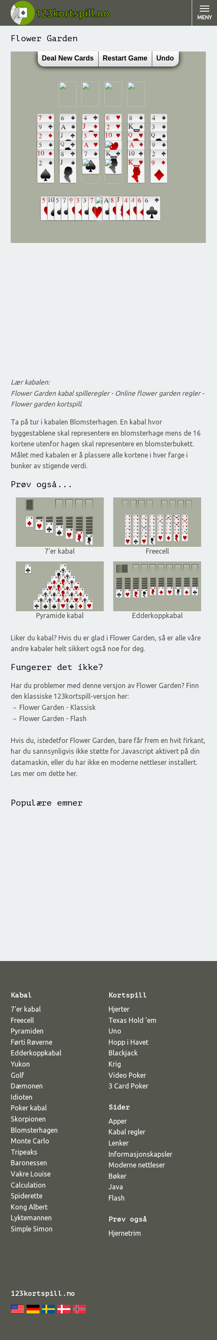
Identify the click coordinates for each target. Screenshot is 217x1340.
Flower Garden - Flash (53, 718)
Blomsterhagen (34, 1130)
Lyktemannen (31, 1218)
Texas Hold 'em (132, 1020)
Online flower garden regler (157, 393)
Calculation (28, 1185)
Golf (17, 1075)
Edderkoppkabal (157, 612)
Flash (116, 1198)
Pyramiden (27, 1031)
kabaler (41, 648)
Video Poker (127, 1075)
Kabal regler (126, 1132)
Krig (114, 1064)
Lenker (118, 1143)
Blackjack (123, 1053)
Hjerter (119, 1009)
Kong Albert (29, 1207)
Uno (114, 1031)
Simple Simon (32, 1229)
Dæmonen (27, 1086)
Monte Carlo (30, 1141)
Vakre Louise (31, 1174)
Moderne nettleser (136, 1165)
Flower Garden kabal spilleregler (61, 393)
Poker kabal (29, 1108)
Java (115, 1187)
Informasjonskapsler (140, 1154)
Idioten (22, 1097)
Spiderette (26, 1196)
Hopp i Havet (128, 1042)
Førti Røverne (31, 1042)
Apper (117, 1121)
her (71, 773)
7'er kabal (60, 547)
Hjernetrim (124, 1233)
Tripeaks (24, 1152)
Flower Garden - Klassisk (57, 707)
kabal (45, 638)
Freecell (157, 547)
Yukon (20, 1064)
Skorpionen (28, 1119)
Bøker (117, 1176)
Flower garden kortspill (46, 404)
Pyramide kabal (60, 612)
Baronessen (29, 1163)
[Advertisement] (108, 310)
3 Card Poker (128, 1086)
